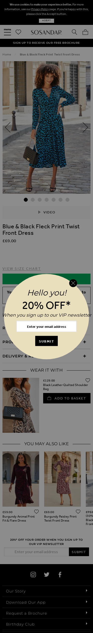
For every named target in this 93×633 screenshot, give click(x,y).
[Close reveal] (73, 283)
